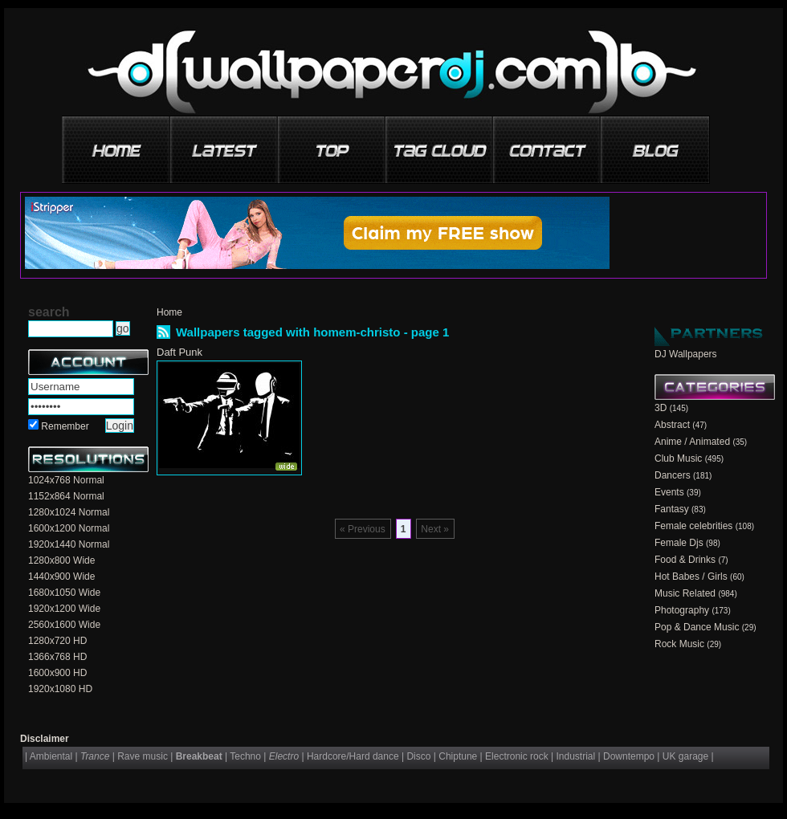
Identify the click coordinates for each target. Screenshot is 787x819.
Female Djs (678, 542)
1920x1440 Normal (68, 544)
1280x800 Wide (61, 560)
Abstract (672, 424)
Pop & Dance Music (696, 627)
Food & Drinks (685, 559)
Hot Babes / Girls (691, 576)
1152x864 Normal (66, 496)
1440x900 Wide (61, 576)
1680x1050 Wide (64, 592)
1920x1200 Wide (64, 608)
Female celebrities (693, 526)
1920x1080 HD (60, 689)
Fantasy (671, 509)
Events (669, 492)
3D (660, 408)
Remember (64, 426)
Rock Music (679, 644)
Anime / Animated (692, 441)
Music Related (685, 593)
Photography (681, 610)
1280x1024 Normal (68, 512)
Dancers (672, 475)
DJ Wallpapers (685, 354)
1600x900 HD (57, 672)
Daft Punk (179, 352)
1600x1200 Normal (68, 528)
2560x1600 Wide (64, 624)
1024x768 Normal (66, 480)
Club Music (678, 458)
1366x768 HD (57, 656)
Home (169, 312)
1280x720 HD (57, 640)
